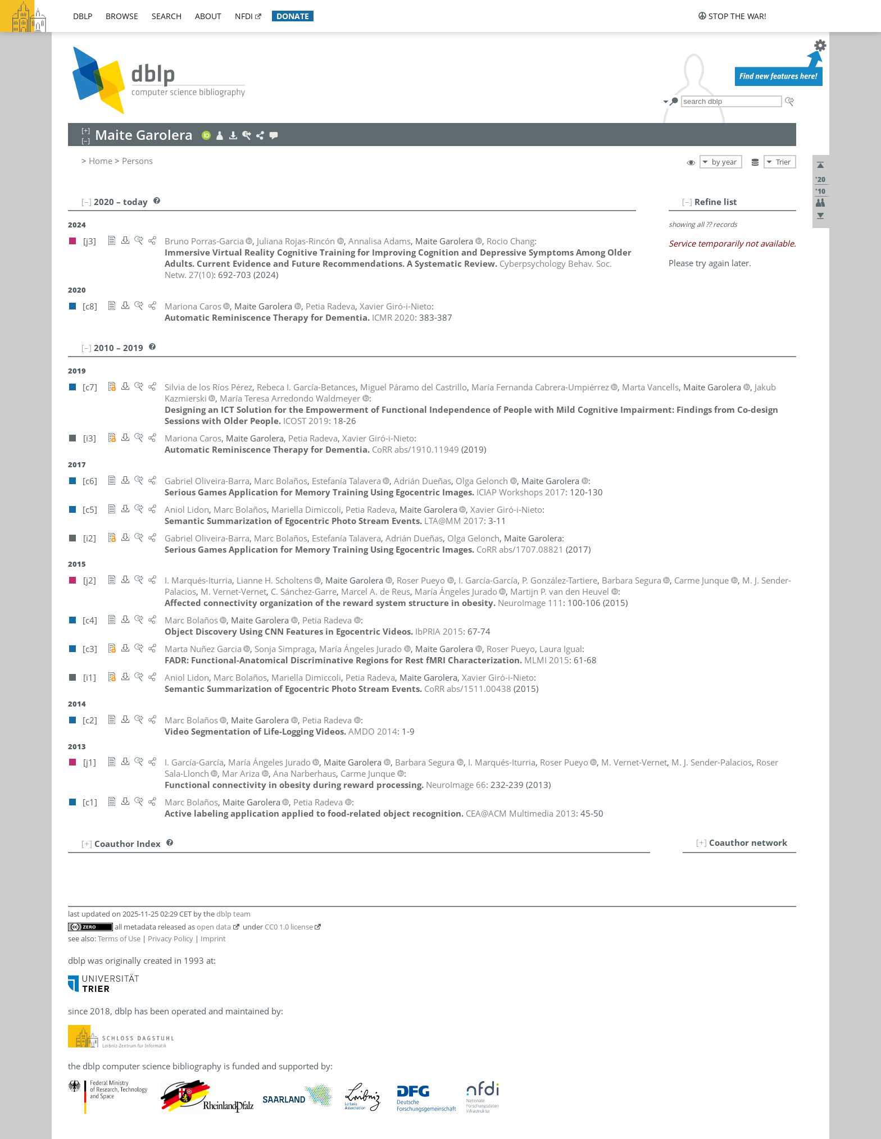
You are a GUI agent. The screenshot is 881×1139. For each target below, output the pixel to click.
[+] (701, 842)
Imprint (213, 938)
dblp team (233, 914)
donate (292, 16)
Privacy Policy (170, 938)
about (208, 16)
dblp (82, 16)
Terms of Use (119, 938)
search (166, 16)
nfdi (244, 16)
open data (214, 927)
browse (122, 16)
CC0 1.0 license (289, 927)
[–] (687, 201)
